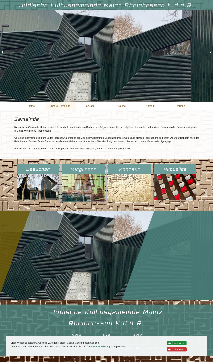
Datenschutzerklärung (98, 346)
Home (31, 105)
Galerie (121, 105)
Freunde (180, 105)
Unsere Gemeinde (59, 105)
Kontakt (150, 105)
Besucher (89, 105)
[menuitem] (31, 106)
